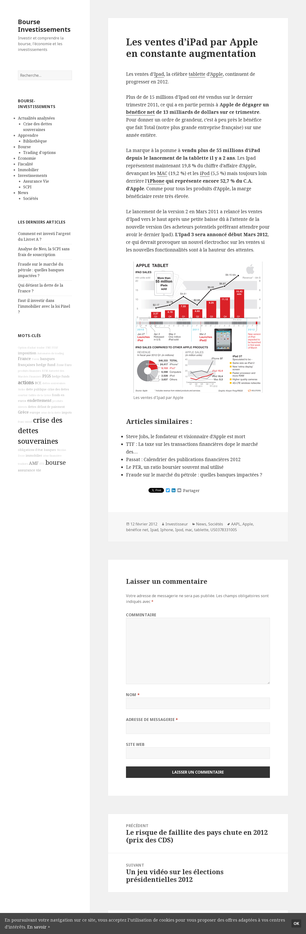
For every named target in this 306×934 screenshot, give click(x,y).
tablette (197, 74)
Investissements (32, 175)
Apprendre (28, 135)
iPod (205, 173)
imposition (27, 353)
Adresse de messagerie (152, 719)
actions (26, 382)
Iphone (166, 529)
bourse (55, 462)
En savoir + (57, 926)
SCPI (27, 187)
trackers (23, 463)
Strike (21, 389)
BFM (45, 370)
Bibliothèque (35, 141)
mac (188, 529)
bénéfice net (140, 112)
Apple (216, 74)
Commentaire (141, 614)
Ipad (159, 74)
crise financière (52, 455)
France (24, 358)
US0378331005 (223, 529)
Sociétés (30, 198)
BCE (38, 383)
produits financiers (29, 370)
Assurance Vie (36, 181)
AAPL (235, 524)
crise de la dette (51, 412)
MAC (162, 173)
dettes (32, 407)
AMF (33, 463)
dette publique (36, 389)
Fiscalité (25, 164)
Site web (135, 744)
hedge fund (45, 364)
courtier (23, 395)
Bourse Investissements (44, 25)
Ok (296, 922)
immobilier (34, 455)
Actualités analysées (36, 118)
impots (67, 412)
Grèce (23, 412)
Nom (133, 694)
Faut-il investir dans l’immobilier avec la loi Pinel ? (44, 306)
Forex (35, 359)
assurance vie (29, 470)
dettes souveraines (53, 383)
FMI (48, 347)
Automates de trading (50, 353)
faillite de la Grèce (40, 395)
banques (50, 450)
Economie (27, 158)
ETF (41, 463)
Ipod (179, 529)
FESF (55, 347)
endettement (39, 400)
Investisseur (176, 524)
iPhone (156, 181)
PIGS (46, 376)
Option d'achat (27, 347)
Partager (191, 490)
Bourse (24, 146)
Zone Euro (64, 365)
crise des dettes (58, 389)
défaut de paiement (51, 407)
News (23, 192)
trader (41, 347)
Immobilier (28, 169)
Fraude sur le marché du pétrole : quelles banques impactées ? (41, 270)
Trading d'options (39, 152)
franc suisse (25, 421)
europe (35, 412)
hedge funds (61, 376)
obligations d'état (30, 450)
